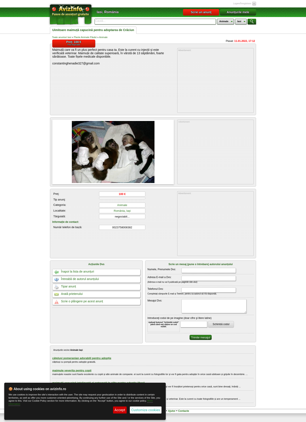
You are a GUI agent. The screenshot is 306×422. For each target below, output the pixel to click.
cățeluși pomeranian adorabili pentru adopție (81, 358)
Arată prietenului (72, 294)
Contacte (183, 410)
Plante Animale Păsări (85, 37)
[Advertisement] (215, 82)
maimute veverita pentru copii (71, 370)
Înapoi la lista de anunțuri (77, 271)
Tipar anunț (68, 286)
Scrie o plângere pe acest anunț (82, 301)
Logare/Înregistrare (242, 3)
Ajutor (171, 410)
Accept (120, 410)
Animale (103, 37)
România (119, 210)
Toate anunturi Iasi (61, 37)
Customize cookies (145, 410)
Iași (128, 210)
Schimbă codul (221, 324)
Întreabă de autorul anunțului (80, 279)
